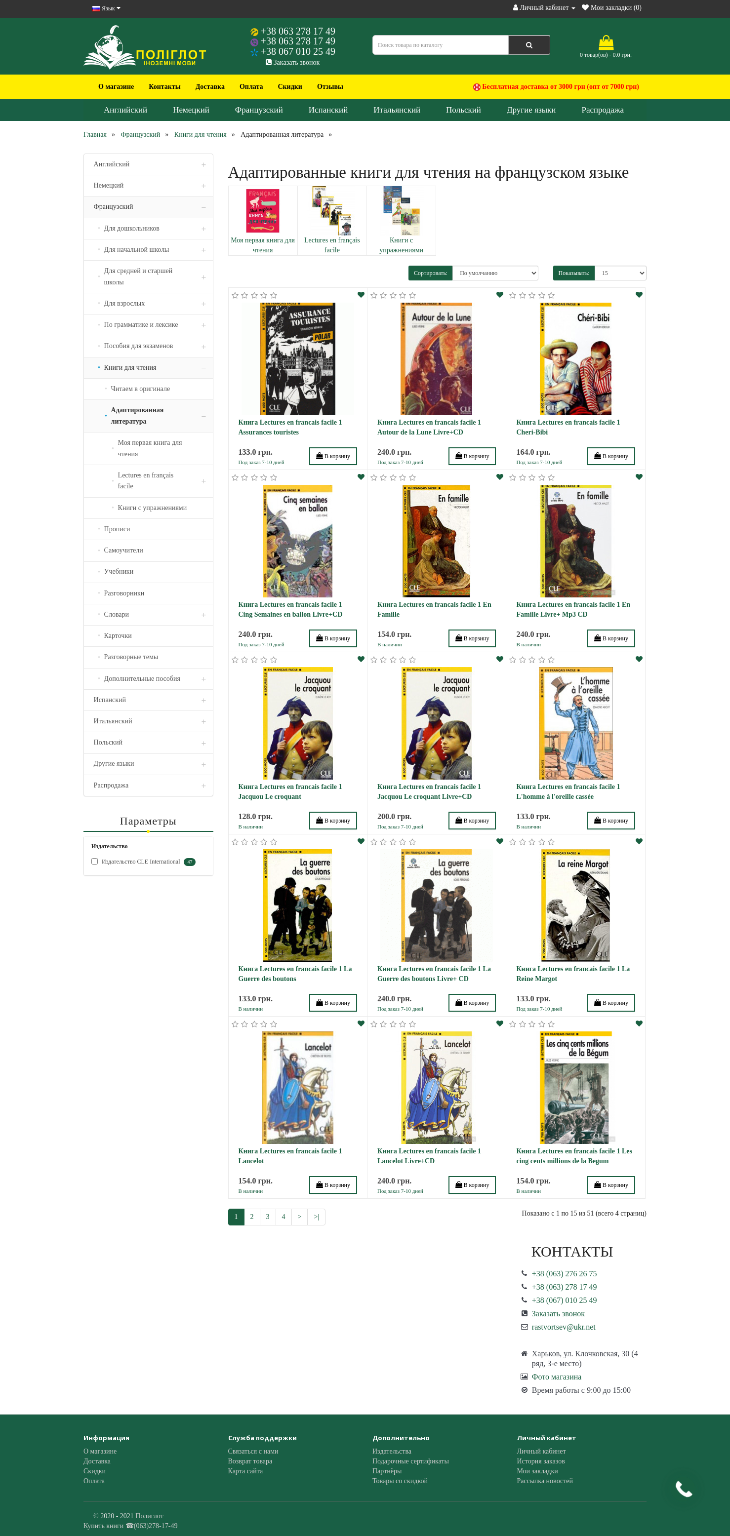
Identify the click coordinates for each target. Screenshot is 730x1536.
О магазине (116, 86)
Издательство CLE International (143, 862)
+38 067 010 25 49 (298, 51)
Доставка (210, 86)
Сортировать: (430, 273)
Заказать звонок (293, 62)
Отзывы (330, 86)
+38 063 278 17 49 (298, 31)
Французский (259, 110)
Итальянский (396, 110)
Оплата (251, 86)
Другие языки (531, 110)
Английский (125, 110)
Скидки (290, 86)
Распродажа (602, 110)
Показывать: (574, 273)
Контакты (164, 86)
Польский (463, 110)
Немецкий (191, 110)
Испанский (328, 110)
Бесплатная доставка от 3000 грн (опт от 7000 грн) (556, 87)
